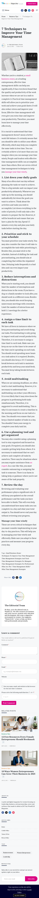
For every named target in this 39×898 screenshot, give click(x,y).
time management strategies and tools (15, 558)
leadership (6, 857)
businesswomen (8, 853)
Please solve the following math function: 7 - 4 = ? (18, 692)
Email (4, 667)
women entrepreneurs (23, 853)
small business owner (13, 553)
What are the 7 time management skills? (16, 567)
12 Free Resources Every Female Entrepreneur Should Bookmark (18, 738)
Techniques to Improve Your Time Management (18, 556)
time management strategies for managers (16, 561)
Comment (5, 645)
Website (4, 677)
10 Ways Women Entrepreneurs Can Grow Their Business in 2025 (18, 772)
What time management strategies (14, 569)
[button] (5, 10)
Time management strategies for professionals (18, 564)
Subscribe (31, 879)
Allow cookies (19, 895)
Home (4, 16)
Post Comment (9, 703)
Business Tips (13, 16)
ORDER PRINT (32, 3)
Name (4, 657)
